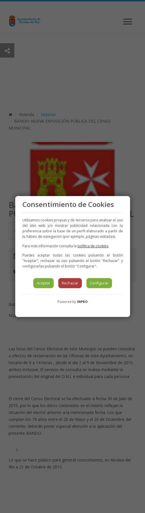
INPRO (82, 301)
